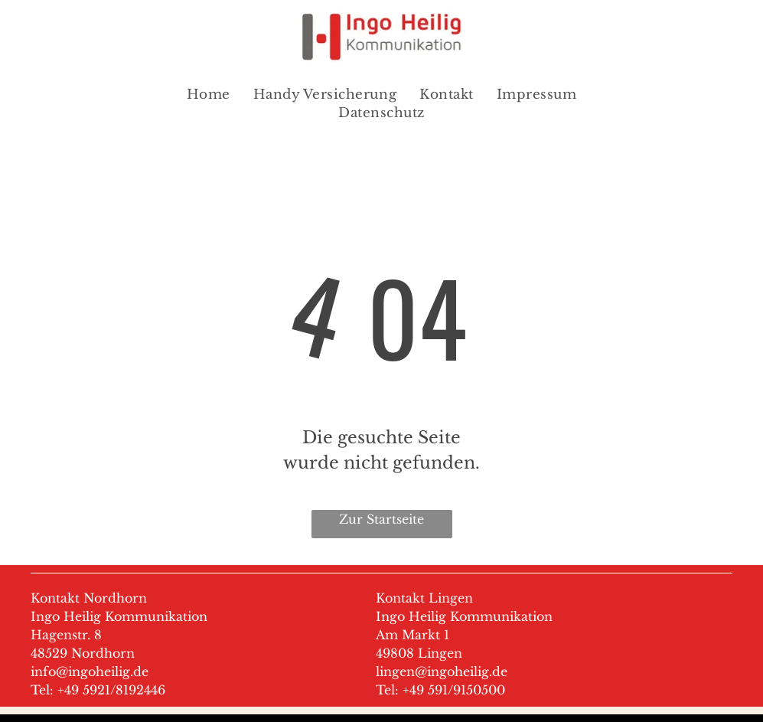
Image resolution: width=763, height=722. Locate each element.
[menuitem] (208, 95)
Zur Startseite (381, 519)
